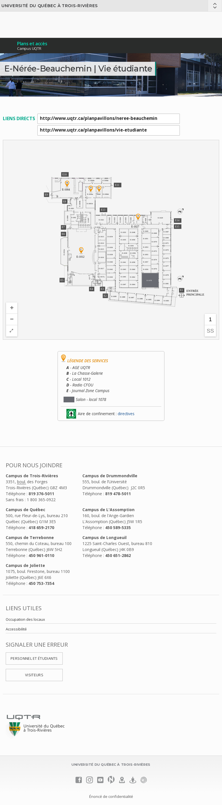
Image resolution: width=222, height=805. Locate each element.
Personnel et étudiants (34, 658)
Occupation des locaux (25, 619)
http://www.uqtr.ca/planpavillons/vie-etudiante (108, 130)
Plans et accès (32, 43)
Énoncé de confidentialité (111, 796)
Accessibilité (16, 629)
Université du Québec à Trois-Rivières (49, 5)
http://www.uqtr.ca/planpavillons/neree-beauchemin (108, 119)
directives (126, 413)
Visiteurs (34, 675)
